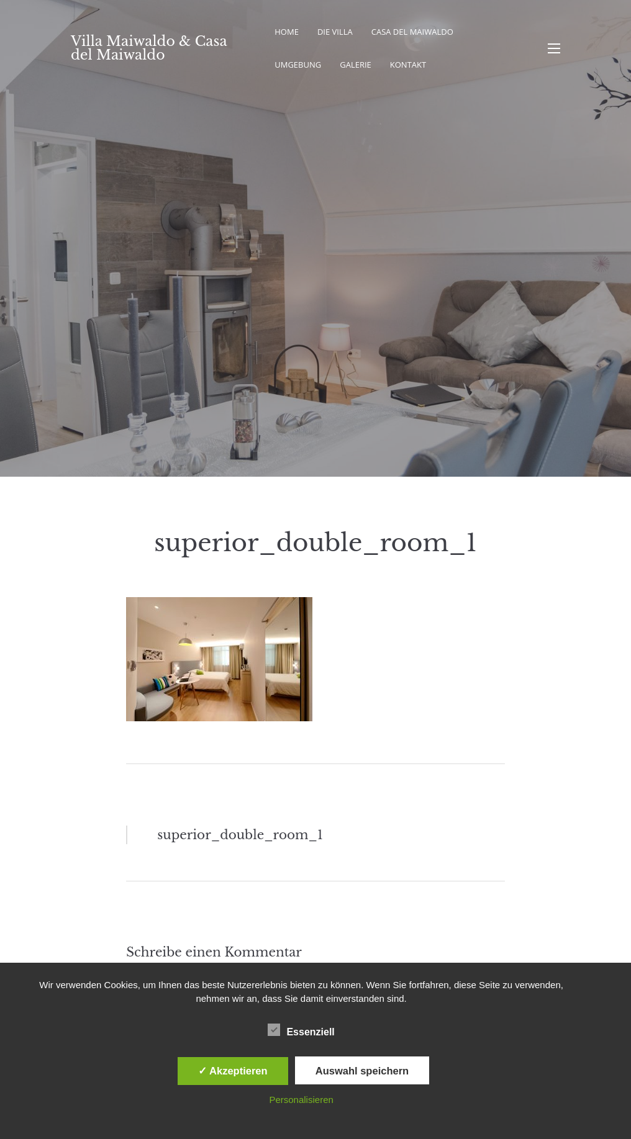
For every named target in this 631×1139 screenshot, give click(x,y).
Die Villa (335, 31)
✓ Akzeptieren (233, 1070)
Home (287, 31)
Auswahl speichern (362, 1070)
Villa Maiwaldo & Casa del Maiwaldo (149, 48)
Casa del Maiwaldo (412, 31)
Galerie (355, 64)
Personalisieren (301, 1099)
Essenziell (301, 1029)
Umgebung (298, 64)
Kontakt (408, 64)
